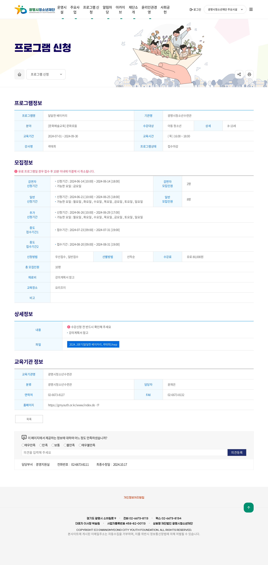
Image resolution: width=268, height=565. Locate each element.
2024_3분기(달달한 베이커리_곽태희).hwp (93, 344)
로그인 (197, 9)
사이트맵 (251, 9)
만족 (45, 445)
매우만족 (29, 445)
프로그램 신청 (40, 76)
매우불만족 (88, 445)
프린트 (249, 76)
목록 (28, 419)
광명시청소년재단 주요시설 (222, 9)
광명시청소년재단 (34, 9)
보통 (57, 445)
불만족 (70, 445)
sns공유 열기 (239, 76)
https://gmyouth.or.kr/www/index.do (71, 405)
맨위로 (249, 508)
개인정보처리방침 (134, 497)
